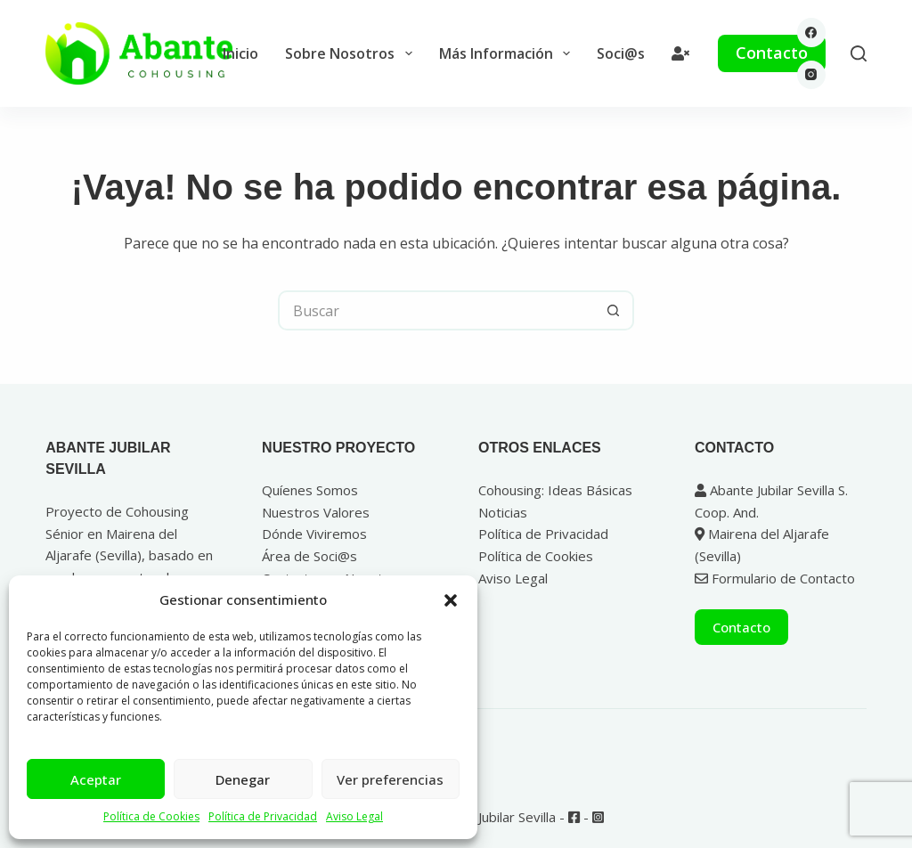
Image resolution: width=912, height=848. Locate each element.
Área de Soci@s (309, 556)
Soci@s (621, 53)
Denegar (243, 779)
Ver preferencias (390, 779)
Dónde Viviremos (314, 533)
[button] (451, 600)
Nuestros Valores (316, 512)
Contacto (772, 52)
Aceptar (95, 779)
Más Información (508, 53)
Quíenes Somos (310, 490)
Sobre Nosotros (352, 53)
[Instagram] (811, 75)
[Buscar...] (436, 310)
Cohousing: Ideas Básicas (555, 490)
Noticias (502, 512)
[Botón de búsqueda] (614, 310)
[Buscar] (859, 53)
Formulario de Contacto (775, 578)
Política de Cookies (151, 816)
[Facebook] (811, 32)
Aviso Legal (354, 816)
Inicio (240, 53)
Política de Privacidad (262, 816)
